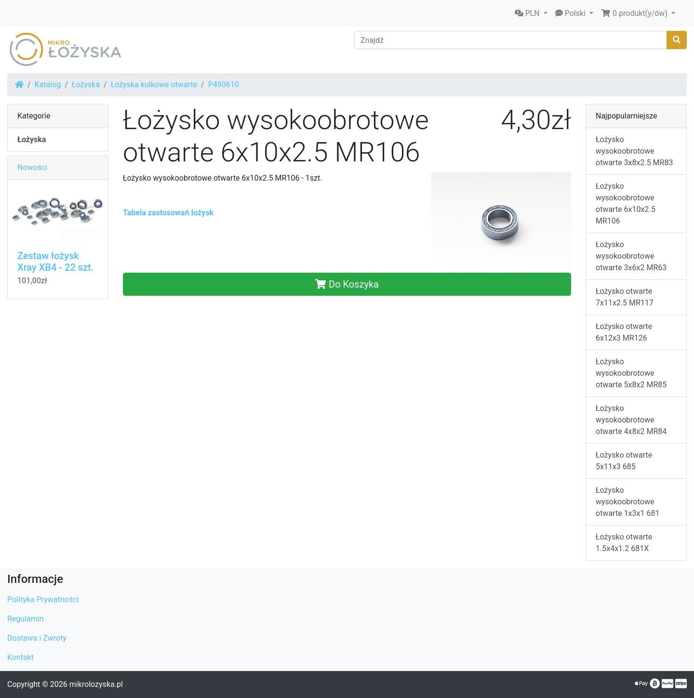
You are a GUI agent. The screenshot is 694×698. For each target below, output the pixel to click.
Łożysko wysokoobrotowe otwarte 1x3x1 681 (627, 502)
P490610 (223, 84)
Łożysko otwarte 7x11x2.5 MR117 (625, 297)
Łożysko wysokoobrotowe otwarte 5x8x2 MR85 (631, 373)
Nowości (32, 167)
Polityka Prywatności (43, 599)
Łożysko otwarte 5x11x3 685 (624, 460)
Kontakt (20, 657)
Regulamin (25, 618)
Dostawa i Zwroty (37, 638)
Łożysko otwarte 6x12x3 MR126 (624, 332)
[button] (531, 13)
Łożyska (86, 84)
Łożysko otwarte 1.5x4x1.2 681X (624, 542)
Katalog (48, 84)
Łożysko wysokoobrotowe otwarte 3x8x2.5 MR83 (634, 151)
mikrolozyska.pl (96, 684)
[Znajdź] (510, 40)
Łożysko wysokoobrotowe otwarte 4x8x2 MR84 (631, 420)
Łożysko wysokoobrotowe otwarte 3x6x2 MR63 (631, 256)
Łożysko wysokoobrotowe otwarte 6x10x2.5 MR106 (625, 203)
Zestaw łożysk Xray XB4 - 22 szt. (55, 261)
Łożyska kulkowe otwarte (154, 84)
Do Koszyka (347, 284)
